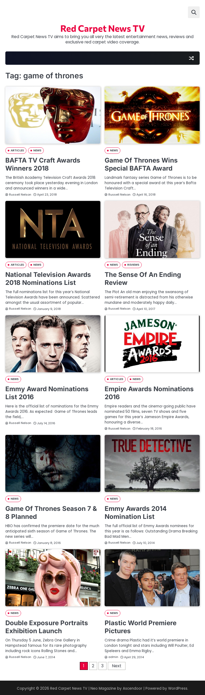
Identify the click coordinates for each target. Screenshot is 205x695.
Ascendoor (133, 686)
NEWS (37, 151)
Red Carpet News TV (102, 28)
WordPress (178, 686)
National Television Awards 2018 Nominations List (48, 278)
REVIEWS (133, 265)
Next (116, 664)
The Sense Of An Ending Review (143, 278)
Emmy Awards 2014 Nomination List (136, 511)
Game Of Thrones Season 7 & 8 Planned (51, 511)
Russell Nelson (18, 194)
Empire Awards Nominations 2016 (149, 392)
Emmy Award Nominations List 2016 (47, 392)
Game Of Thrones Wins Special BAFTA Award (141, 164)
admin (111, 655)
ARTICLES (17, 151)
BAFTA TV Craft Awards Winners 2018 (42, 164)
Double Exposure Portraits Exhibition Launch (46, 625)
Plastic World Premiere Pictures (140, 625)
